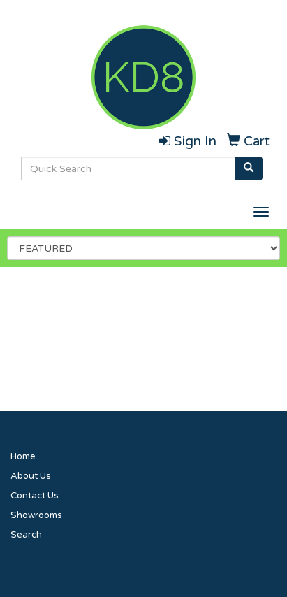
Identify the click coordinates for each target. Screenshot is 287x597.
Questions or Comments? (89, 560)
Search (26, 534)
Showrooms (36, 515)
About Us (30, 476)
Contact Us (34, 495)
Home (23, 456)
